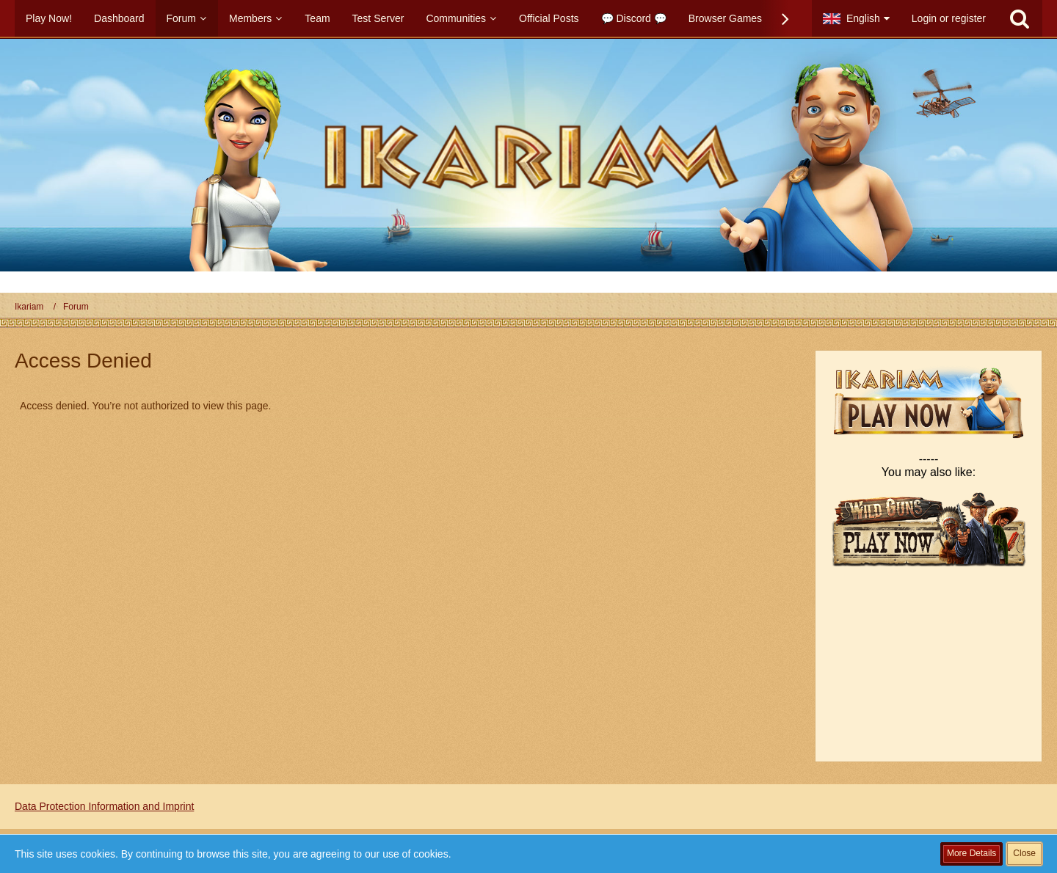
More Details (971, 853)
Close (1024, 853)
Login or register (949, 18)
